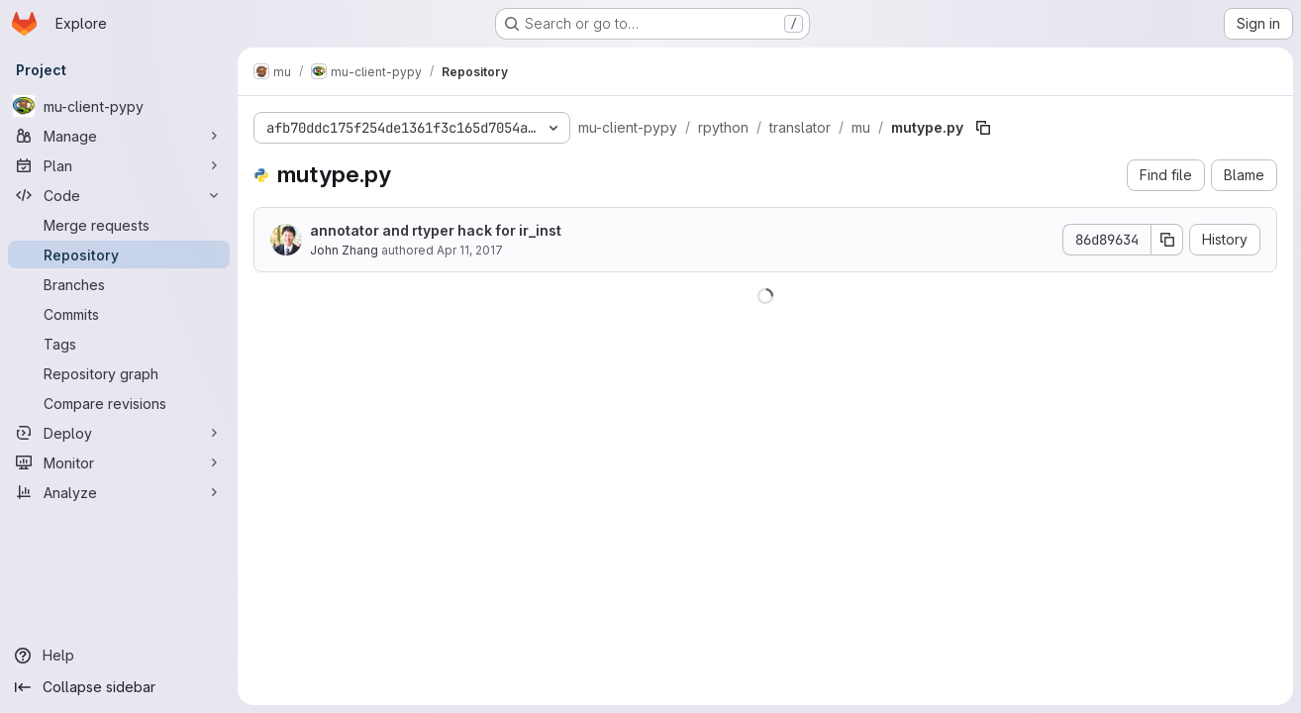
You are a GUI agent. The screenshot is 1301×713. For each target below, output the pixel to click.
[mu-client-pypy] (119, 106)
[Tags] (119, 343)
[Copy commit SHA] (1167, 239)
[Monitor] (119, 462)
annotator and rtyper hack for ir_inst (435, 230)
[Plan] (119, 165)
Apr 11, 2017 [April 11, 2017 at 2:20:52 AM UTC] (470, 250)
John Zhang (344, 250)
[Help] (119, 655)
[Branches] (119, 284)
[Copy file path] (983, 128)
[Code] (119, 195)
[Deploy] (119, 433)
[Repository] (119, 254)
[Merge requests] (119, 225)
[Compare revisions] (119, 403)
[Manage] (119, 136)
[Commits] (119, 314)
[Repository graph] (119, 373)
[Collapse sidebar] (119, 687)
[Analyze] (119, 492)
